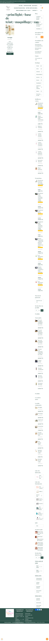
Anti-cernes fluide (39, 447)
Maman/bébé (39, 77)
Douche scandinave (40, 372)
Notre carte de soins (31, 8)
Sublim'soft (40, 424)
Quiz (37, 532)
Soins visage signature (39, 617)
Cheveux (39, 74)
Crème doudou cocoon (39, 139)
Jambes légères (38, 593)
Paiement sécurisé (19, 635)
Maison (39, 94)
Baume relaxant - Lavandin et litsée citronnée (40, 273)
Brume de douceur (40, 165)
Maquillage (39, 31)
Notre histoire (27, 5)
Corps (39, 71)
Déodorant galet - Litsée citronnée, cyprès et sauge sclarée (40, 229)
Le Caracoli (39, 524)
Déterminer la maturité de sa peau (40, 556)
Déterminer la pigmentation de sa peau (40, 544)
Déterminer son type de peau (40, 539)
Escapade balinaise (38, 597)
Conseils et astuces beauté (39, 18)
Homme (39, 80)
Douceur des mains (40, 380)
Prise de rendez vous (21, 10)
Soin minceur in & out (39, 601)
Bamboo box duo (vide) (40, 455)
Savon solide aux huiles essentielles (40, 121)
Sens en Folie (39, 500)
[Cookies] (2, 639)
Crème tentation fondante (40, 148)
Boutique (34, 5)
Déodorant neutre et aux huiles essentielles (40, 108)
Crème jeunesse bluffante (40, 157)
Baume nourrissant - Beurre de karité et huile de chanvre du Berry (40, 246)
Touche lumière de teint (40, 438)
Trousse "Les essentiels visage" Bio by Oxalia (40, 355)
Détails (9, 53)
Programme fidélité (19, 627)
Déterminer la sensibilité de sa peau (40, 551)
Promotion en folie (39, 98)
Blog (29, 10)
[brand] (8, 8)
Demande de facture (38, 51)
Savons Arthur (39, 504)
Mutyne (39, 508)
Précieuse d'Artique (40, 388)
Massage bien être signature (38, 588)
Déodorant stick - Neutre (40, 215)
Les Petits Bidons (39, 513)
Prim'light (10, 37)
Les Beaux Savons (39, 519)
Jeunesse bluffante (38, 610)
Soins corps (37, 574)
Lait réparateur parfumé (40, 286)
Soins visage (37, 578)
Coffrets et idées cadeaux (39, 90)
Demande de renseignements (39, 47)
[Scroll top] (47, 639)
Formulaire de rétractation (38, 55)
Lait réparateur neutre (40, 260)
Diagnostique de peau (19, 8)
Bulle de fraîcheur (40, 130)
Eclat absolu (38, 613)
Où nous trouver (28, 633)
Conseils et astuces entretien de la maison (39, 25)
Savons (39, 83)
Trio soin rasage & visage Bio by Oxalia (40, 325)
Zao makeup (39, 492)
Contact (34, 10)
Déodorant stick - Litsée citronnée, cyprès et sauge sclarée (40, 201)
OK (42, 39)
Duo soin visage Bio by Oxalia (40, 345)
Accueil (21, 5)
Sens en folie (39, 481)
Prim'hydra (40, 417)
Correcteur (40, 430)
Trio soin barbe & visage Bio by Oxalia (40, 336)
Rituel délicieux (40, 172)
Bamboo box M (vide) (40, 464)
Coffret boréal (39, 365)
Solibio (39, 496)
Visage (39, 68)
